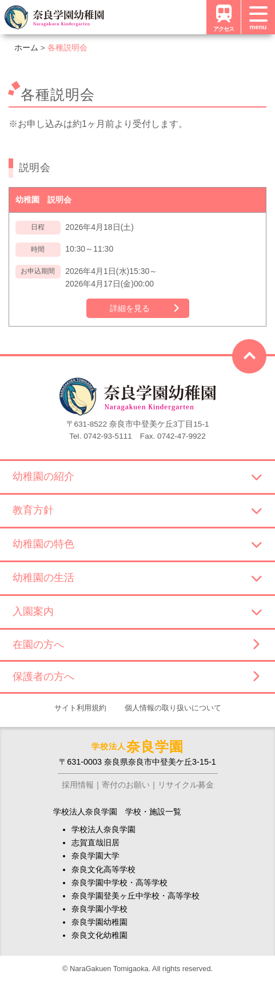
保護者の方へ (136, 676)
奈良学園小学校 (99, 908)
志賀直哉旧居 (95, 842)
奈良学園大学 (95, 855)
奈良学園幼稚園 (99, 922)
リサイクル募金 (186, 784)
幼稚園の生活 (137, 577)
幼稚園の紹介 (137, 476)
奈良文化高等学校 (103, 869)
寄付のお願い (126, 784)
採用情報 (78, 784)
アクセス (223, 16)
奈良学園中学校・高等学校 (119, 882)
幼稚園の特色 (137, 544)
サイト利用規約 (80, 707)
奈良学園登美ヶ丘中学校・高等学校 (135, 895)
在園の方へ (136, 644)
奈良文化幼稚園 (99, 935)
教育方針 (137, 510)
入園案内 (137, 611)
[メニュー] (258, 17)
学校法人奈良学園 (103, 829)
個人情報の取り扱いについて (173, 707)
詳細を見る (130, 308)
